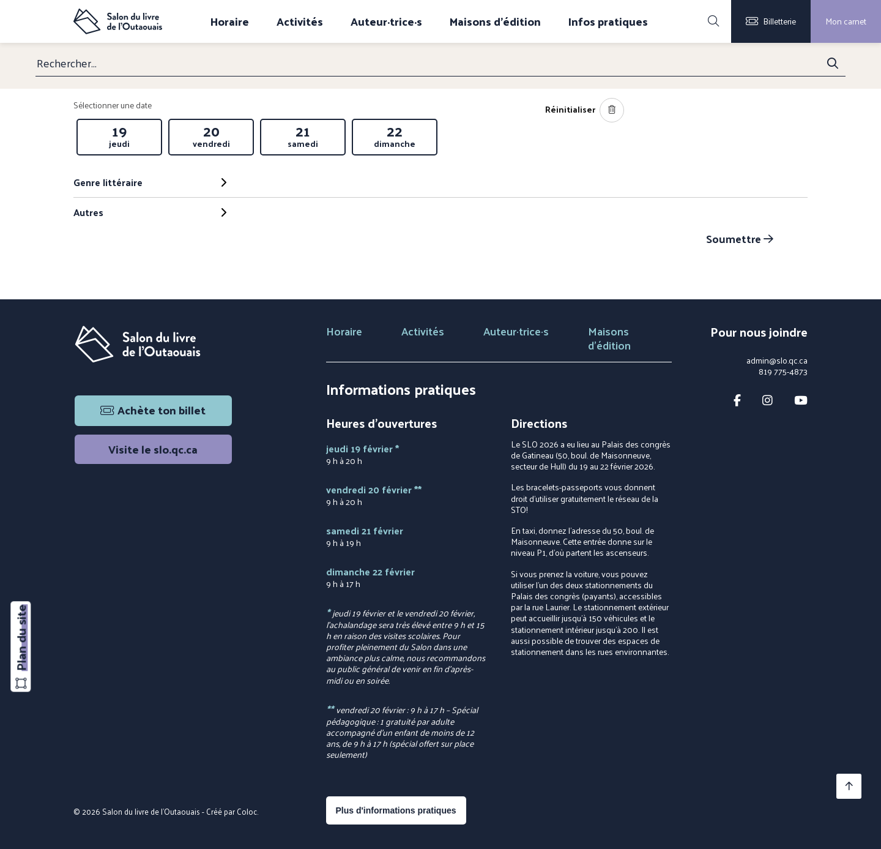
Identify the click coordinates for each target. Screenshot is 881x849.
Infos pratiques (608, 21)
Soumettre (739, 238)
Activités (300, 21)
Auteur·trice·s (386, 21)
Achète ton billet (153, 410)
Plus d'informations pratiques (396, 810)
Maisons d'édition (495, 21)
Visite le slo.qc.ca (153, 449)
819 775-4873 (783, 371)
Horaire (229, 21)
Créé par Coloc (231, 811)
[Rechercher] (713, 21)
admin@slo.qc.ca (777, 360)
